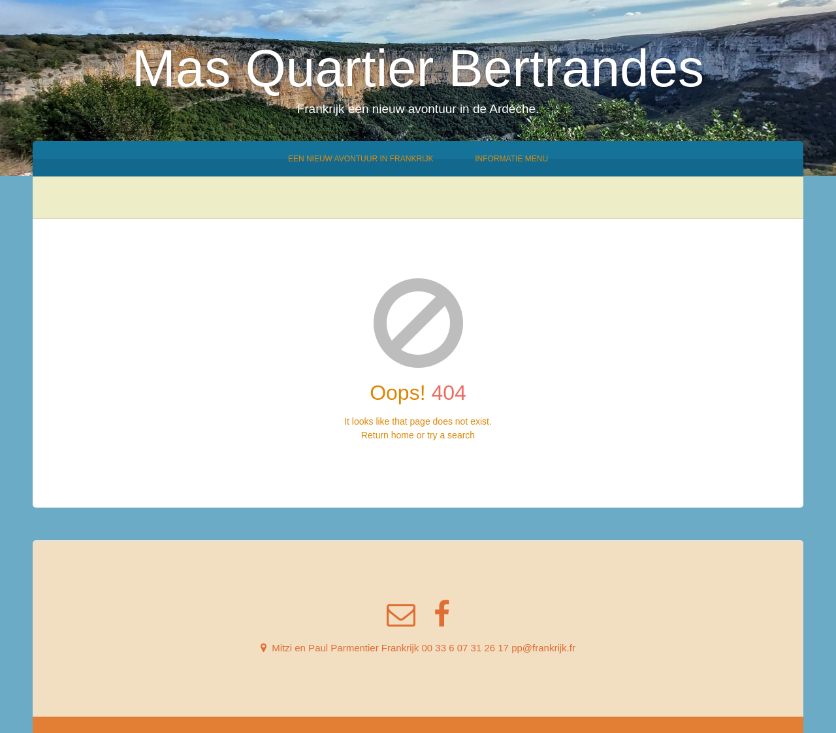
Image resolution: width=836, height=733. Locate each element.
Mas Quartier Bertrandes (418, 68)
